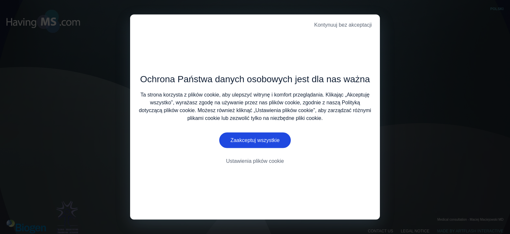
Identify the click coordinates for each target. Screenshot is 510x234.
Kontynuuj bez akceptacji (343, 25)
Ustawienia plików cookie (255, 161)
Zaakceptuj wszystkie (254, 140)
